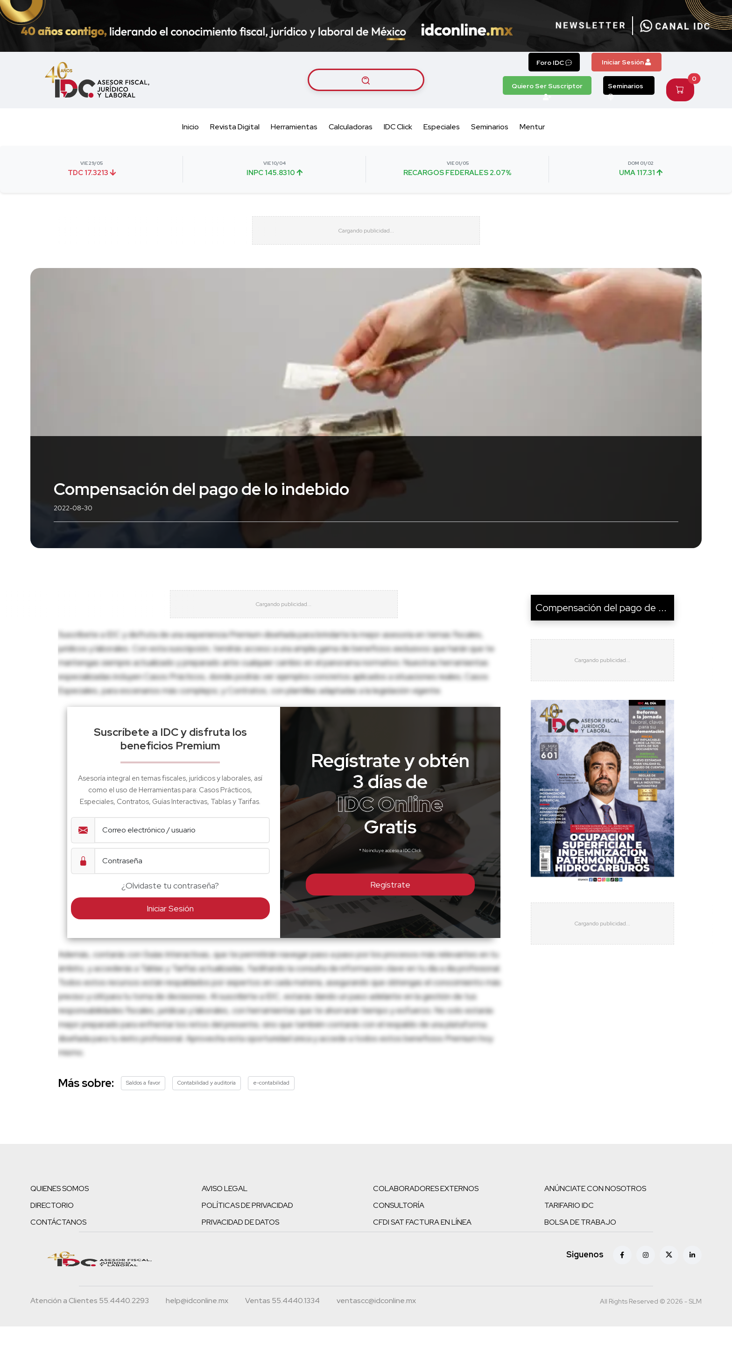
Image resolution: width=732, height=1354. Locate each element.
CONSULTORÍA (398, 1233)
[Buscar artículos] (366, 80)
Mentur (532, 127)
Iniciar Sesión (626, 62)
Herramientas (294, 127)
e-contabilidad (271, 1110)
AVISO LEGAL (224, 1216)
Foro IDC (554, 62)
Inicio (190, 127)
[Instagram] (645, 1282)
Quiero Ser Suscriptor (547, 88)
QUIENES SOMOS (59, 1216)
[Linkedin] (692, 1282)
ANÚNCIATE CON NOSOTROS (595, 1216)
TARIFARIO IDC (569, 1233)
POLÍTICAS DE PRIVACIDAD (247, 1233)
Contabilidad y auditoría (206, 1110)
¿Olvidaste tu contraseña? (170, 913)
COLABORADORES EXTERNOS (426, 1216)
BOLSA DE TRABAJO (580, 1250)
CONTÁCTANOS (58, 1250)
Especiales (441, 127)
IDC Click (398, 127)
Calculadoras (351, 127)
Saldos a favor (143, 1110)
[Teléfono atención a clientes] (89, 1329)
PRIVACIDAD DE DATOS (240, 1250)
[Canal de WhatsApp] (675, 25)
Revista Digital (235, 127)
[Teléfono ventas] (282, 1329)
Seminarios (625, 88)
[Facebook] (622, 1282)
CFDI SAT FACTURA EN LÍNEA (422, 1250)
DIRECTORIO (52, 1233)
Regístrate (390, 912)
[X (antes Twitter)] (669, 1282)
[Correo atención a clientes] (197, 1329)
